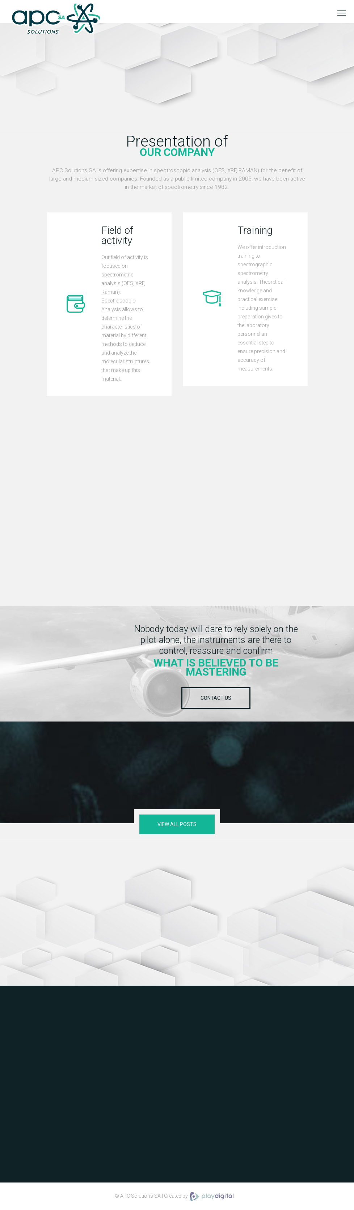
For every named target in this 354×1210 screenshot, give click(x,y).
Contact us (216, 698)
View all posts (177, 824)
